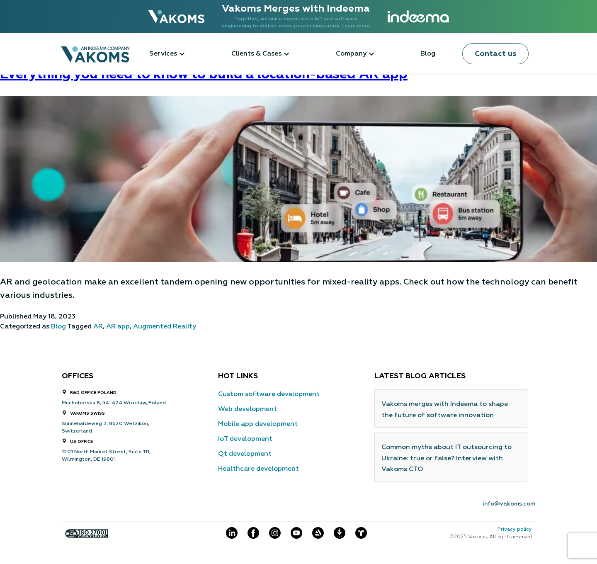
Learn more (356, 26)
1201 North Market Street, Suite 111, (106, 452)
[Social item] (232, 533)
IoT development (245, 439)
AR (98, 326)
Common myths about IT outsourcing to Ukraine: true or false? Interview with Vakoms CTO (446, 458)
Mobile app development (258, 424)
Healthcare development (258, 469)
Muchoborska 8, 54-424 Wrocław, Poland (114, 403)
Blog (427, 54)
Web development (247, 409)
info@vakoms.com (509, 504)
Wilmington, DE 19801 (89, 459)
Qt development (245, 454)
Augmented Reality (164, 326)
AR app (118, 326)
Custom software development (269, 394)
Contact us (495, 54)
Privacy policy (514, 529)
